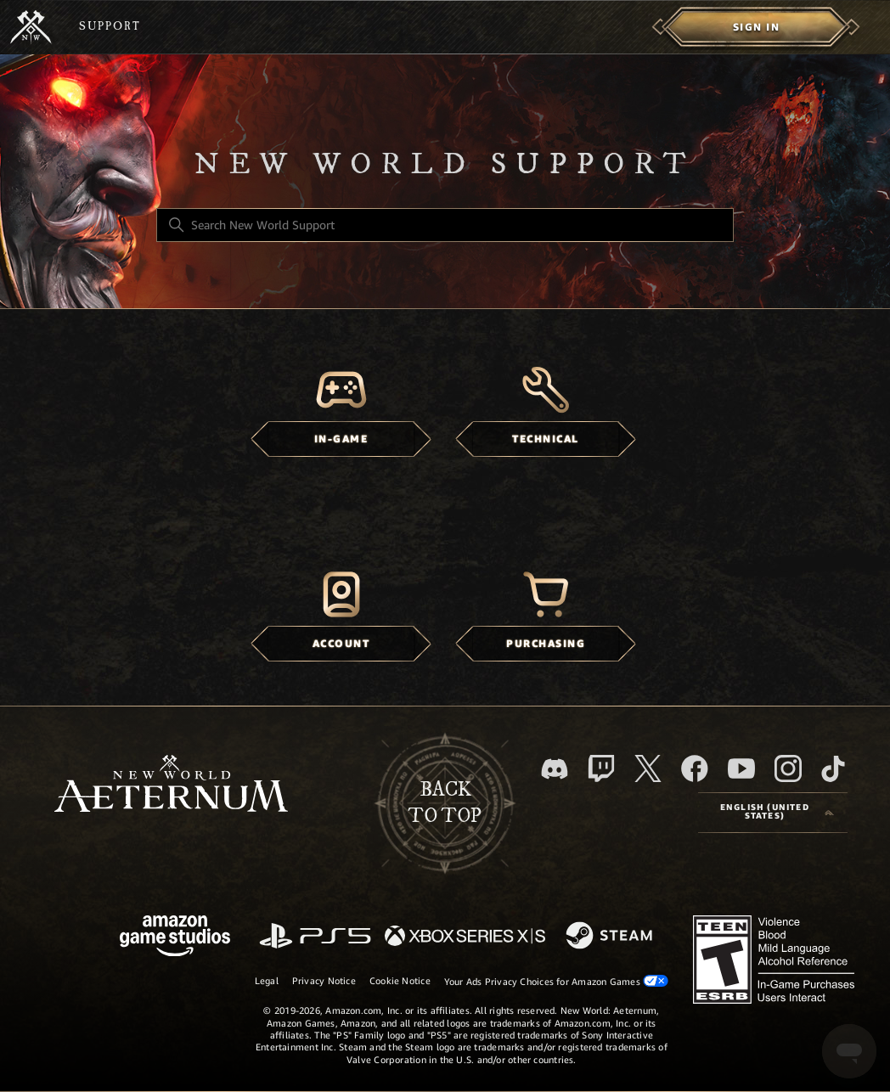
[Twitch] (601, 768)
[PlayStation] (315, 937)
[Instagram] (788, 768)
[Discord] (554, 769)
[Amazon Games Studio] (175, 938)
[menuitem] (756, 27)
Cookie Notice (400, 981)
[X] (648, 768)
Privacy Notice (324, 981)
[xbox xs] (465, 937)
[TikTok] (833, 768)
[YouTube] (741, 768)
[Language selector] (772, 813)
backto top (445, 803)
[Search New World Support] (445, 225)
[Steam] (611, 937)
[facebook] (694, 768)
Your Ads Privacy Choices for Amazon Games (556, 981)
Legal (267, 981)
